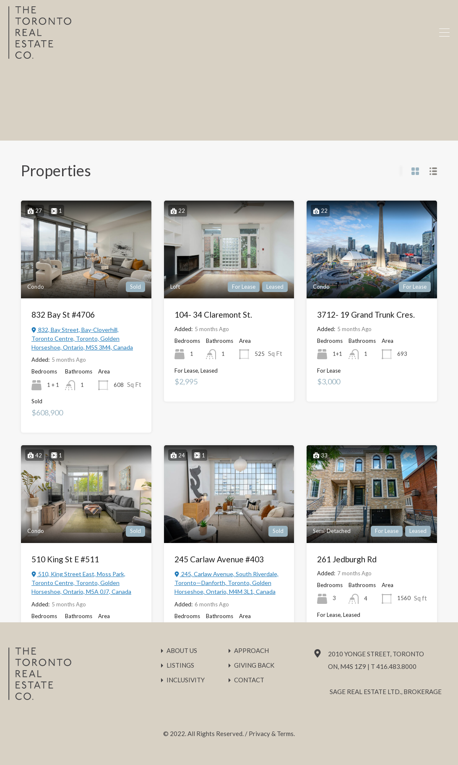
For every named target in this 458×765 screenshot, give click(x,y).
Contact (249, 680)
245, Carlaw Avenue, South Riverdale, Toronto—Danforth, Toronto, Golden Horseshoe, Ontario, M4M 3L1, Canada (226, 582)
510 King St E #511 (65, 559)
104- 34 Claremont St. (213, 314)
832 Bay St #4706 (63, 314)
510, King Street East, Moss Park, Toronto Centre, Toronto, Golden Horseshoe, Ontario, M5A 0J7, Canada (81, 582)
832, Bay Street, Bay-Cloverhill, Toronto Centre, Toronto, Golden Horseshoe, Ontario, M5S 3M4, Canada (82, 338)
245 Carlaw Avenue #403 (219, 559)
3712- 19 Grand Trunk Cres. (366, 314)
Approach (251, 651)
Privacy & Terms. (272, 733)
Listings (180, 665)
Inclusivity (186, 680)
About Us (182, 651)
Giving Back (254, 665)
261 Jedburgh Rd (347, 559)
